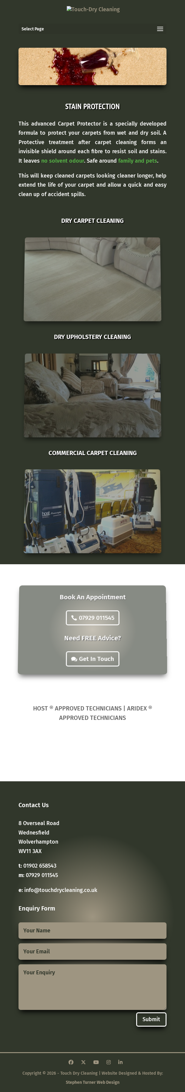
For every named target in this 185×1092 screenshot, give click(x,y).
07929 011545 (96, 620)
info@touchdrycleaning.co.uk (60, 890)
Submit (151, 1019)
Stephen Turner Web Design (92, 1082)
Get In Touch (97, 653)
